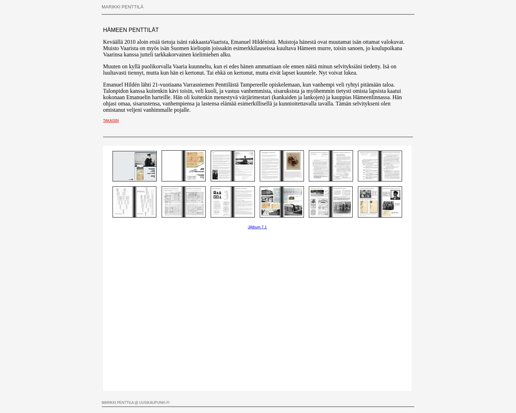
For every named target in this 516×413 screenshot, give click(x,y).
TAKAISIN (111, 121)
